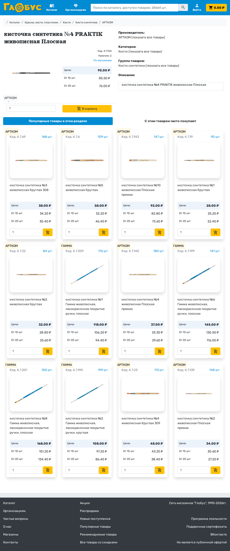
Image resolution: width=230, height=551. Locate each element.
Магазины (10, 534)
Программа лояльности (209, 519)
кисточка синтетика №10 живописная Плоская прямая (141, 190)
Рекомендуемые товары (98, 534)
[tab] (58, 121)
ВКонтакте (218, 534)
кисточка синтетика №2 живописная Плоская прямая (196, 423)
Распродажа (89, 511)
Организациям (14, 511)
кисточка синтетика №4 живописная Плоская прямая (140, 304)
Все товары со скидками (98, 542)
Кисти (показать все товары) (140, 51)
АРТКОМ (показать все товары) (141, 37)
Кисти (67, 22)
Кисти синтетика (86, 22)
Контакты (10, 542)
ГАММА (66, 246)
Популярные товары (95, 527)
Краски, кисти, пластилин (41, 22)
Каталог (14, 22)
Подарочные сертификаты (206, 527)
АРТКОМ (107, 22)
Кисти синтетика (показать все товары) (148, 66)
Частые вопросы (15, 519)
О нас (7, 527)
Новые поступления (95, 519)
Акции (85, 503)
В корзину (87, 108)
